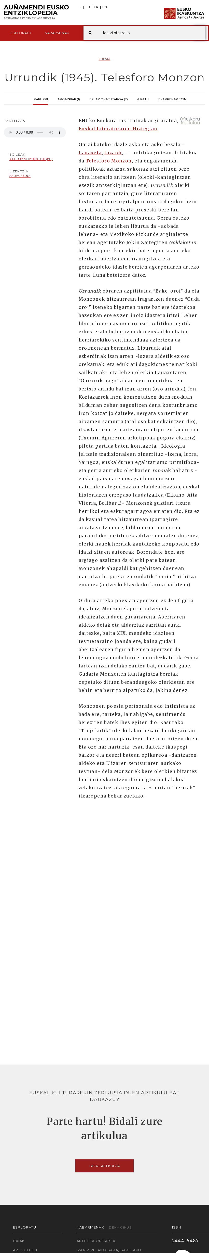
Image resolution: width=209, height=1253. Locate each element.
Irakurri (40, 99)
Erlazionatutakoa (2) (108, 99)
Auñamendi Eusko (36, 12)
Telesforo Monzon (109, 161)
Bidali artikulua (104, 1166)
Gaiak (19, 1241)
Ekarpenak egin (172, 99)
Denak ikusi (120, 1227)
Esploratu (21, 33)
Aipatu (143, 99)
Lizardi (113, 153)
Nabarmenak (57, 33)
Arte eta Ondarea (96, 1241)
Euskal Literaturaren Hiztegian (118, 129)
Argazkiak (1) (69, 99)
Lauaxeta (90, 153)
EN (104, 7)
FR (96, 7)
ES (79, 7)
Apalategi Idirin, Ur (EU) (31, 159)
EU (88, 7)
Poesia (104, 59)
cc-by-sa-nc (20, 176)
